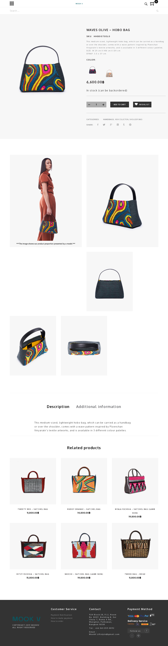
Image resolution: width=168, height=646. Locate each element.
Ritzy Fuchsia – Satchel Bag (33, 574)
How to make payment (62, 618)
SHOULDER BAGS (136, 119)
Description (58, 406)
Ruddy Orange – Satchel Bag (84, 509)
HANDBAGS (108, 119)
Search (157, 10)
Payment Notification (61, 615)
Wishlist (142, 104)
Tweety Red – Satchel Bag (33, 509)
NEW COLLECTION (121, 119)
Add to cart (120, 104)
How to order (57, 621)
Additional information (98, 406)
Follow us (135, 631)
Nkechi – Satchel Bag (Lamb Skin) (84, 574)
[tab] (58, 407)
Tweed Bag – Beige (135, 574)
